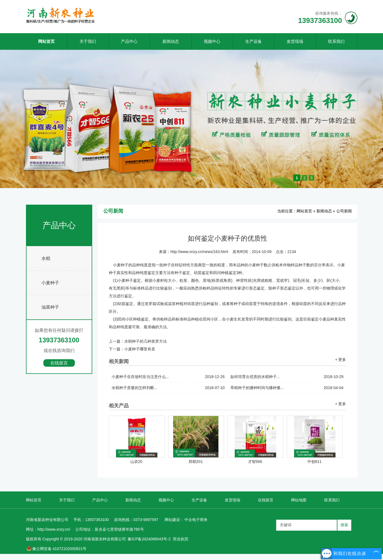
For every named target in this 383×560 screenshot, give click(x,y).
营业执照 (180, 539)
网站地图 (299, 500)
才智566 (255, 461)
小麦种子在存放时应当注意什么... (168, 377)
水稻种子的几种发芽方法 (145, 341)
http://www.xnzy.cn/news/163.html (199, 251)
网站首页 (46, 41)
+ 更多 (340, 359)
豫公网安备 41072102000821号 (57, 548)
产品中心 (129, 41)
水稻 (45, 258)
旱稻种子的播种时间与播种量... (287, 388)
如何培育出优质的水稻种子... (287, 377)
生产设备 (253, 41)
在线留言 (59, 363)
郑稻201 (196, 461)
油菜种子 (50, 307)
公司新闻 (344, 211)
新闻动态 (170, 41)
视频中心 (212, 41)
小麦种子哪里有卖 (139, 349)
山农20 (136, 461)
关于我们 (88, 41)
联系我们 (336, 41)
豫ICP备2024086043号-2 (149, 539)
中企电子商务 (196, 519)
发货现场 (295, 41)
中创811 (314, 461)
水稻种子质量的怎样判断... (168, 388)
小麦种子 (50, 282)
